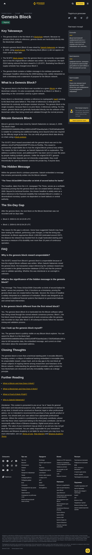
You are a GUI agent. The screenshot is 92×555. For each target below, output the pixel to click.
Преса (23, 470)
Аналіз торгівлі (78, 474)
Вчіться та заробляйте (63, 485)
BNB (75, 465)
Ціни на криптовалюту (63, 487)
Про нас (23, 460)
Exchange (42, 460)
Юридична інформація (28, 472)
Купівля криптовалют (45, 462)
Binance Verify (78, 500)
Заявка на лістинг (62, 467)
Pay (40, 465)
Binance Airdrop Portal (80, 505)
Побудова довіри (26, 480)
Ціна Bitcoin (60, 490)
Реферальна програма (81, 462)
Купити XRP (60, 517)
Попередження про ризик (28, 487)
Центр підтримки (79, 488)
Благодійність (43, 487)
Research (41, 485)
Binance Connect (61, 476)
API (75, 497)
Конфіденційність (26, 477)
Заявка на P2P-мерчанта (64, 460)
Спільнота (24, 485)
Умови (23, 475)
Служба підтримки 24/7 (81, 486)
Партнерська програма (81, 460)
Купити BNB (60, 515)
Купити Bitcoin (61, 512)
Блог (22, 482)
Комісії (76, 495)
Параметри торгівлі (80, 502)
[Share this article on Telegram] (81, 18)
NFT (40, 480)
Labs (58, 473)
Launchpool (42, 472)
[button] (88, 4)
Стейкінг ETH (43, 477)
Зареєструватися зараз (79, 120)
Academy (41, 467)
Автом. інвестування (45, 475)
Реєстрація (80, 3)
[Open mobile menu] (88, 3)
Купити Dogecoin (61, 520)
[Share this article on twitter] (69, 18)
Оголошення (25, 465)
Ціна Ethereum (61, 492)
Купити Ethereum (61, 522)
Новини (23, 467)
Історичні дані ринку (80, 472)
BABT (40, 482)
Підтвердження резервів (81, 477)
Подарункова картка (45, 470)
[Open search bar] (72, 3)
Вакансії (23, 462)
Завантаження (25, 492)
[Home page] (39, 3)
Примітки (24, 490)
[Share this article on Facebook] (75, 18)
